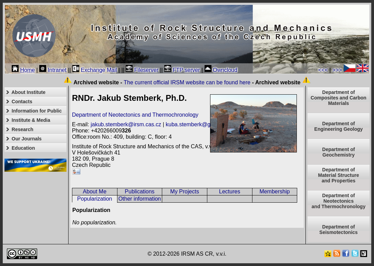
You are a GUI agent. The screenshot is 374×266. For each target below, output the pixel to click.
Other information (139, 199)
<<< (323, 70)
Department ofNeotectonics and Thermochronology (338, 201)
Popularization (94, 199)
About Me (94, 191)
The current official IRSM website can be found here (187, 82)
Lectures (229, 191)
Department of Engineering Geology (338, 126)
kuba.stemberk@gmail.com (199, 124)
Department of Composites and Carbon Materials (338, 97)
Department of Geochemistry (338, 152)
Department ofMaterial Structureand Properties (338, 175)
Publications (139, 191)
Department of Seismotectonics (338, 229)
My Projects (184, 191)
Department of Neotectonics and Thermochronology (135, 115)
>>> (337, 70)
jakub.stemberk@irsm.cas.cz (126, 124)
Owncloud (221, 70)
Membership (274, 191)
